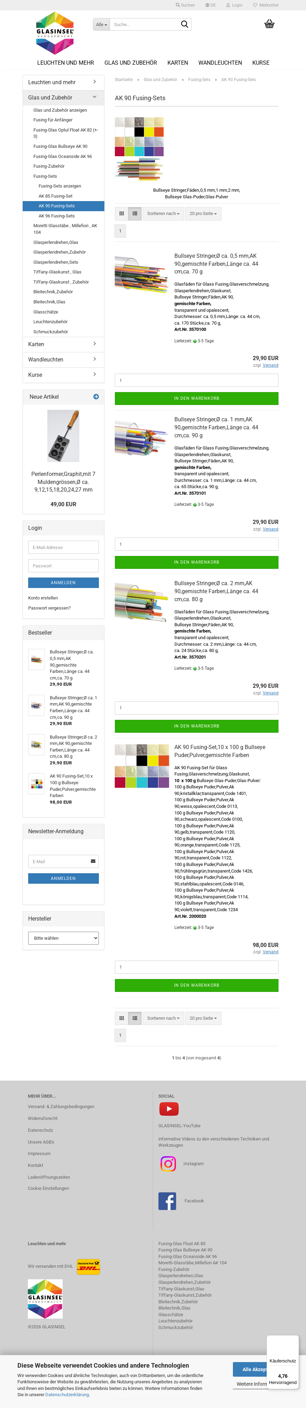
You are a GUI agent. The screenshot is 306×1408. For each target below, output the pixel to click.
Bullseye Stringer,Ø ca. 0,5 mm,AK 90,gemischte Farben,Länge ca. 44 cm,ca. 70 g (216, 264)
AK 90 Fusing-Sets (57, 205)
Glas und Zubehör (130, 62)
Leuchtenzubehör (50, 321)
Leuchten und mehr (65, 62)
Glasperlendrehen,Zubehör (59, 252)
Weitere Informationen (261, 1384)
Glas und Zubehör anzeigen (60, 110)
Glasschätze (45, 312)
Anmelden (63, 582)
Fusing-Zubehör (48, 166)
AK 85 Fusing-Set (55, 196)
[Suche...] (101, 24)
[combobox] (163, 214)
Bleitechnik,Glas (49, 301)
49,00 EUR (63, 504)
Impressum (39, 1153)
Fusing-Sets (45, 176)
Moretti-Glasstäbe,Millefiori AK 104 (192, 1262)
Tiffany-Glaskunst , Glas (57, 272)
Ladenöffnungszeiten (49, 1177)
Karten (177, 62)
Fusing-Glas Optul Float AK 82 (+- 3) (65, 133)
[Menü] (295, 1339)
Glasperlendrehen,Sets (55, 262)
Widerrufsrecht (42, 1118)
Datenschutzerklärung (67, 1394)
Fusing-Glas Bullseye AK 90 (60, 146)
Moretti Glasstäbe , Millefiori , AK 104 (65, 229)
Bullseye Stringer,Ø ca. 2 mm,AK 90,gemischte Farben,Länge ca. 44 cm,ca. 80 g (216, 591)
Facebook (194, 1200)
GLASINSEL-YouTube (179, 1125)
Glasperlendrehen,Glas (55, 242)
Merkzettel (265, 5)
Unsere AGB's (41, 1142)
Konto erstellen (43, 597)
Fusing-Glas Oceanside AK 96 (62, 156)
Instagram (193, 1163)
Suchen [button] (185, 5)
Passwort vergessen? (49, 608)
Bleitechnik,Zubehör (53, 291)
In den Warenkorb (196, 398)
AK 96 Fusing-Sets (57, 215)
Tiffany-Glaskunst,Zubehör (185, 1295)
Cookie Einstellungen (48, 1188)
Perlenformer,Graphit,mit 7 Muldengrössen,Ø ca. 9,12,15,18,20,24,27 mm (63, 482)
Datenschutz (40, 1130)
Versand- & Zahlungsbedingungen (61, 1106)
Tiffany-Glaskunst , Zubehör (61, 282)
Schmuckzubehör (50, 331)
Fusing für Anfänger (52, 119)
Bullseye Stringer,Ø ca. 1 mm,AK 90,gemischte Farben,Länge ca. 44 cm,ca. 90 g (216, 427)
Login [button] (234, 5)
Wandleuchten (220, 62)
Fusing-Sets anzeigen (60, 186)
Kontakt (35, 1165)
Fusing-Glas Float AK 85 (181, 1243)
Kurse (260, 62)
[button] (210, 5)
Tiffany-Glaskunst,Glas (181, 1288)
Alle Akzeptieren (261, 1369)
